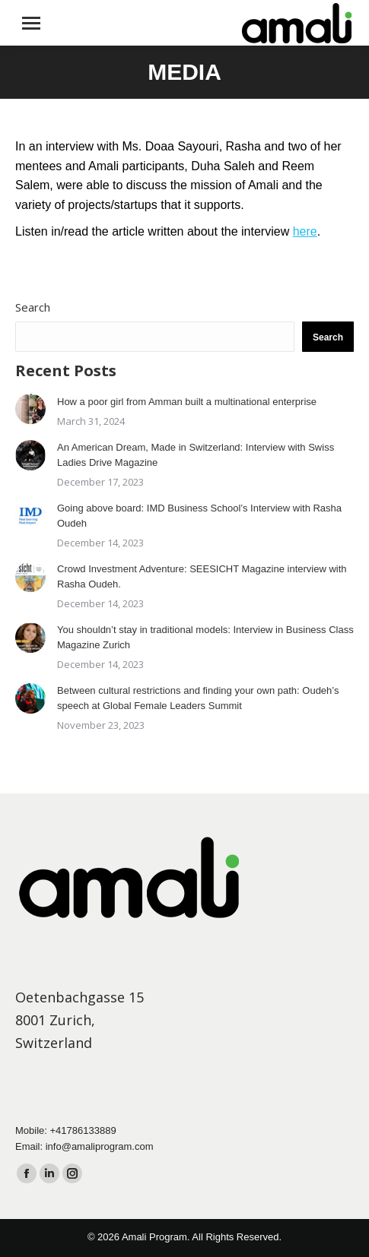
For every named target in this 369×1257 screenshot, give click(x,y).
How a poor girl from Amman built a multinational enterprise (187, 401)
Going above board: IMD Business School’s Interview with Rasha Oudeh (199, 515)
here (305, 231)
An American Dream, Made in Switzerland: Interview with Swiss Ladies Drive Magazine (195, 455)
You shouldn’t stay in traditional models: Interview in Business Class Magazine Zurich (205, 637)
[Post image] (30, 409)
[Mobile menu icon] (31, 23)
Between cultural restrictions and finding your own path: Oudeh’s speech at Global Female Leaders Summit (198, 698)
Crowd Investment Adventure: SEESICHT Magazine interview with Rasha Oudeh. (202, 576)
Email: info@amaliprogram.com (84, 1146)
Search (32, 307)
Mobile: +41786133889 (65, 1130)
